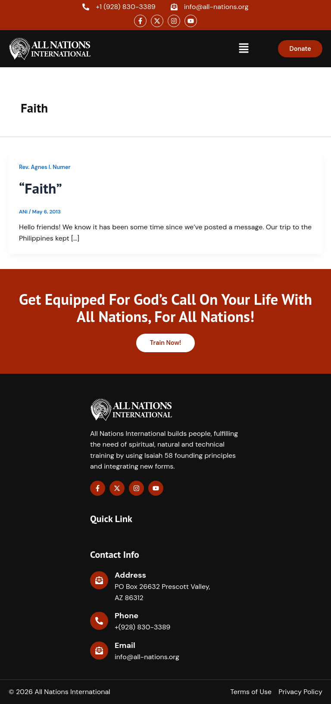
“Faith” (41, 188)
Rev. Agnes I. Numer (45, 167)
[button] (244, 48)
